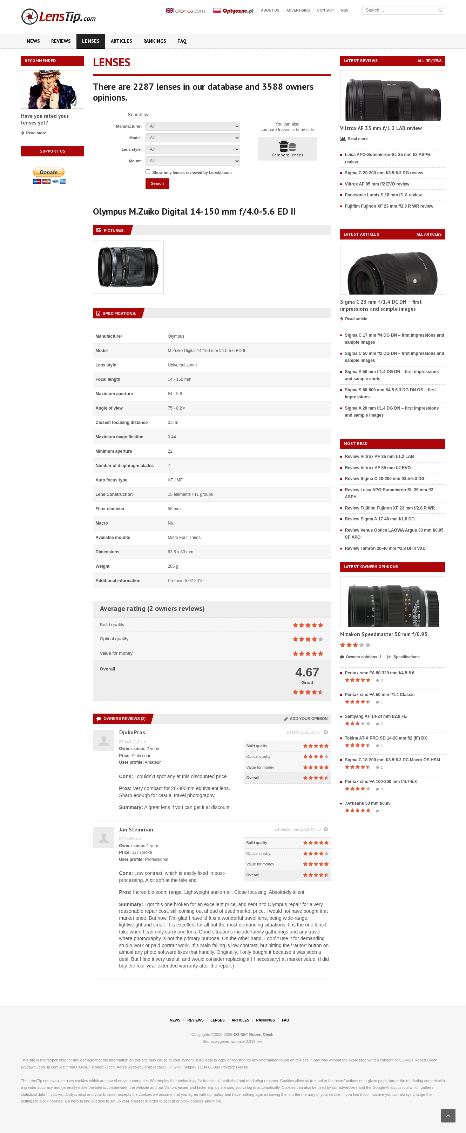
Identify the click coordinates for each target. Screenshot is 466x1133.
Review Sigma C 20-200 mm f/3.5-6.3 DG (385, 478)
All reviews (429, 61)
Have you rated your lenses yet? (44, 119)
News (33, 41)
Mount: (135, 161)
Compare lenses (287, 149)
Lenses (91, 41)
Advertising (298, 10)
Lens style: (132, 149)
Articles (121, 41)
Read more (33, 133)
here (75, 1101)
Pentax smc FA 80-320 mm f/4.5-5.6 (379, 672)
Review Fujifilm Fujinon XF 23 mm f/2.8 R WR (390, 508)
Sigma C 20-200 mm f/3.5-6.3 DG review (384, 172)
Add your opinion (306, 718)
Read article (353, 319)
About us (270, 10)
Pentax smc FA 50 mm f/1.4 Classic (380, 694)
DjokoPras (132, 732)
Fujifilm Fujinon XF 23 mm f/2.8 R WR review (389, 206)
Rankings (154, 41)
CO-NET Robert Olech (253, 1034)
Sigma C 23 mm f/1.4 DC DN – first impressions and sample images (381, 305)
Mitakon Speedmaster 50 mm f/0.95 (383, 634)
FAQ (182, 41)
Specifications (403, 657)
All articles (429, 234)
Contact (325, 10)
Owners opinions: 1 (361, 657)
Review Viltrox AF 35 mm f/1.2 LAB (379, 456)
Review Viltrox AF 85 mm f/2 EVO (378, 467)
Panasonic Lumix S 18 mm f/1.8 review (383, 195)
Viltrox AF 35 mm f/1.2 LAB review (381, 128)
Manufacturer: (129, 126)
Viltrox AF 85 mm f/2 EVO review (377, 184)
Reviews (61, 41)
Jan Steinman (136, 829)
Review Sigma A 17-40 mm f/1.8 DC (380, 519)
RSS (345, 10)
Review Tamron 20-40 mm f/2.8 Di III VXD (385, 548)
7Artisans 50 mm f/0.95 (368, 803)
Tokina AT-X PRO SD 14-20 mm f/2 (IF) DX (386, 738)
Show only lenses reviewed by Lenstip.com (192, 172)
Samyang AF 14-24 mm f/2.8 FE (376, 716)
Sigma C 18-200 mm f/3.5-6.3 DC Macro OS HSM (392, 759)
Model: (135, 138)
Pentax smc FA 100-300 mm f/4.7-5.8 (381, 781)
